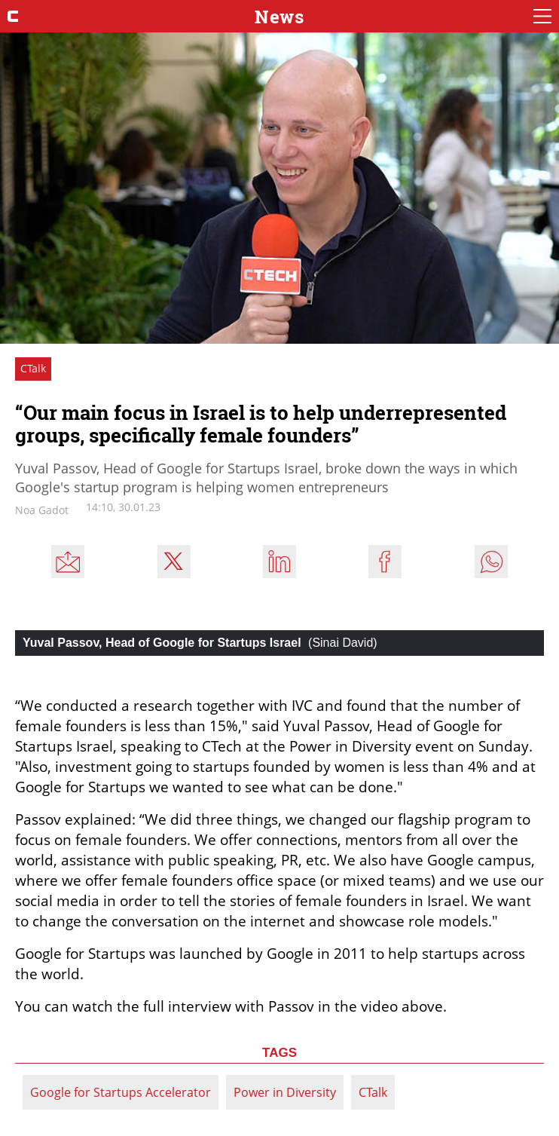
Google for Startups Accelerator (120, 1092)
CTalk (373, 1092)
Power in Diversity (285, 1092)
